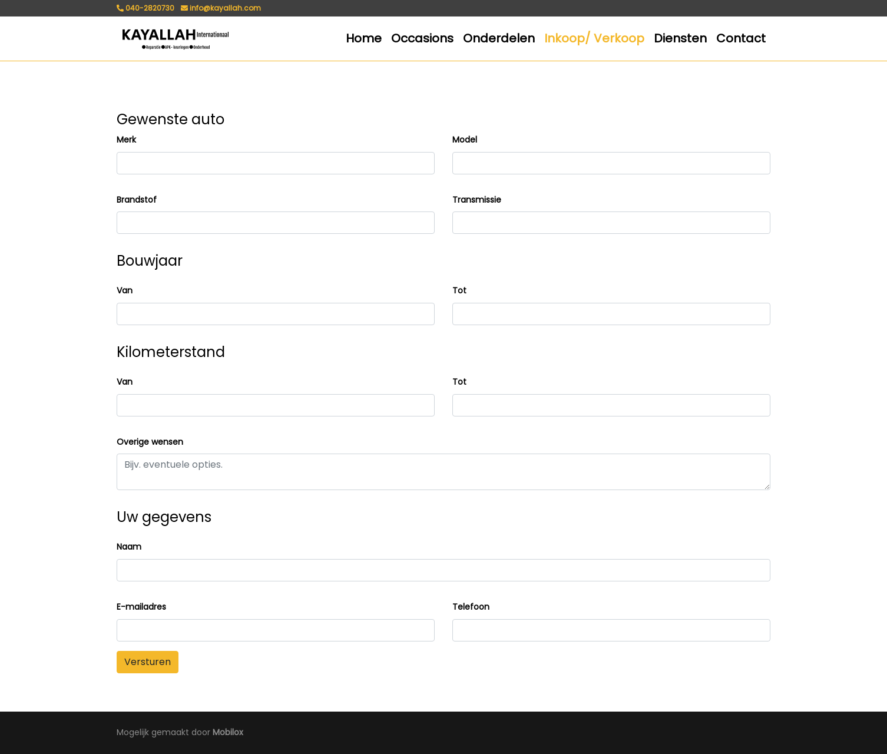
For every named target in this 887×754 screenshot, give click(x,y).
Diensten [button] (680, 38)
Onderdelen (499, 38)
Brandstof (137, 200)
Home (364, 38)
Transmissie (476, 200)
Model (464, 139)
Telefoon (470, 607)
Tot (459, 290)
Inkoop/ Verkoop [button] (594, 38)
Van (125, 290)
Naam (129, 547)
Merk (126, 139)
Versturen (147, 662)
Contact (741, 38)
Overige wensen (150, 442)
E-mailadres (141, 607)
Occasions (422, 38)
